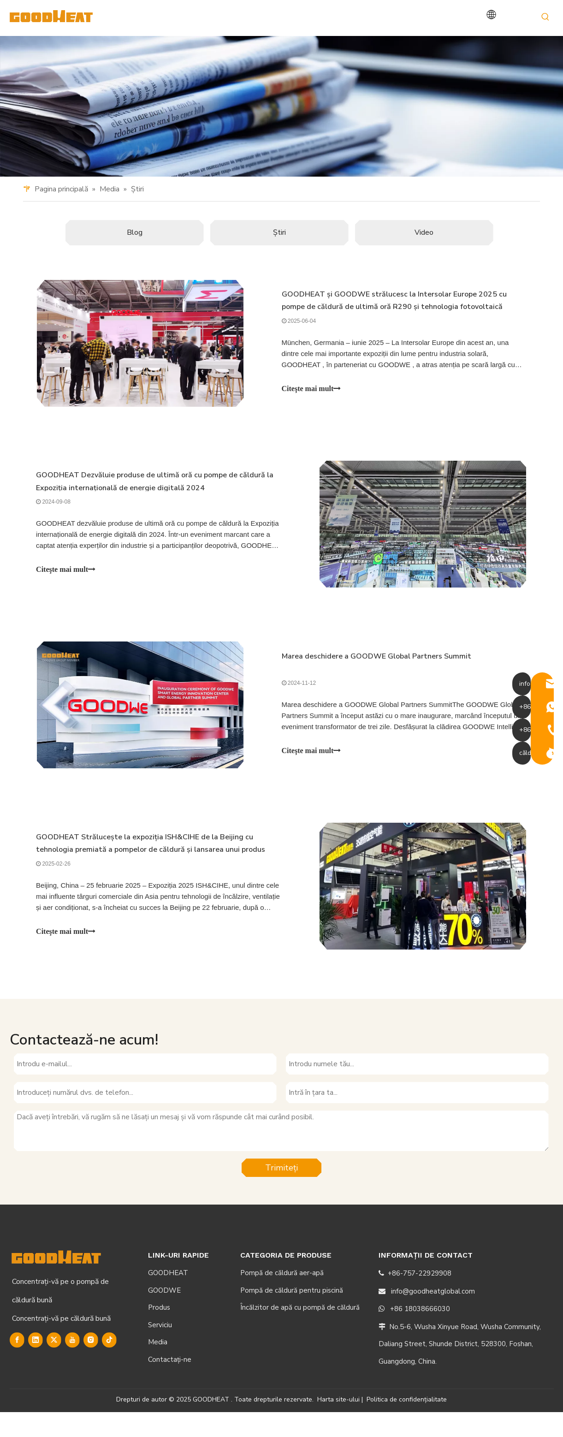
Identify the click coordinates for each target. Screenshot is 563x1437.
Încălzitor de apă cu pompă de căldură (300, 1331)
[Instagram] (90, 1364)
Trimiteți (281, 1192)
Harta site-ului (338, 1423)
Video (424, 250)
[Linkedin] (35, 1364)
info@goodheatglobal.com (433, 1315)
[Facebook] (17, 1364)
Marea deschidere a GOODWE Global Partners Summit (376, 678)
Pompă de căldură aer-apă (282, 1297)
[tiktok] (109, 1364)
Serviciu (160, 1349)
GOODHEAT (168, 1297)
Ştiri (279, 250)
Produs (159, 1331)
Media (157, 1366)
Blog (134, 250)
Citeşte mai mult (311, 407)
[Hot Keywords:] (545, 17)
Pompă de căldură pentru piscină (291, 1314)
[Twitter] (54, 1364)
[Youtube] (72, 1364)
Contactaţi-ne (169, 1384)
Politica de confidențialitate (407, 1423)
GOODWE (164, 1314)
